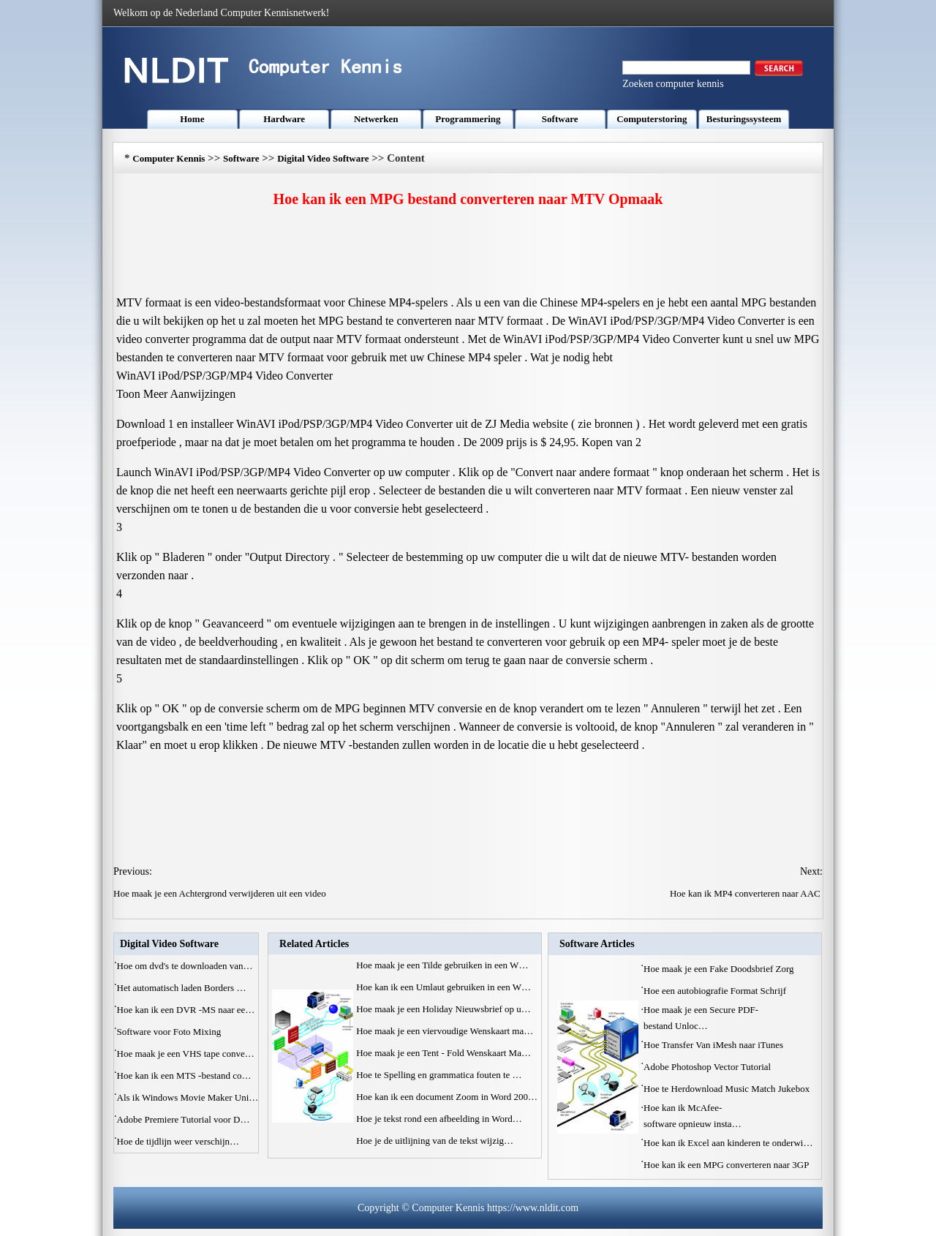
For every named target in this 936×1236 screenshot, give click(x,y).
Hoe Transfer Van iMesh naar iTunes (714, 1044)
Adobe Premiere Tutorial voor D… (183, 1119)
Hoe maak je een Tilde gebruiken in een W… (442, 965)
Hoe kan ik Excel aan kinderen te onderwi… (728, 1142)
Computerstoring (651, 118)
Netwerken (376, 118)
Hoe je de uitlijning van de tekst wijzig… (434, 1140)
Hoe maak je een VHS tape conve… (185, 1053)
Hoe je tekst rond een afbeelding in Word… (439, 1118)
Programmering (467, 118)
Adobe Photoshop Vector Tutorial (708, 1066)
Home (192, 118)
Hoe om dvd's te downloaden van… (185, 965)
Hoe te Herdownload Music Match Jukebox (728, 1088)
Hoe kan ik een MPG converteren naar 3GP (727, 1164)
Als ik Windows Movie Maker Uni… (188, 1097)
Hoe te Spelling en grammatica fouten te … (438, 1074)
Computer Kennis (168, 158)
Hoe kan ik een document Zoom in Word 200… (446, 1096)
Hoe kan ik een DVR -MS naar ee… (186, 1009)
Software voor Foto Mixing (170, 1031)
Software (560, 118)
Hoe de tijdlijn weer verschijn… (178, 1141)
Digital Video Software (323, 158)
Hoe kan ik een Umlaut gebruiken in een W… (443, 986)
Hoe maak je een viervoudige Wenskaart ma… (444, 1030)
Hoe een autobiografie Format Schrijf (716, 990)
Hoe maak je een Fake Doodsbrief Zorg (720, 968)
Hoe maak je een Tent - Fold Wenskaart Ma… (443, 1052)
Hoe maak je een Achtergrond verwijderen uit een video (220, 893)
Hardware (284, 118)
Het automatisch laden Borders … (181, 987)
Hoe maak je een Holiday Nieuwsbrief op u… (443, 1008)
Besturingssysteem (744, 118)
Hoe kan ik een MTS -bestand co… (184, 1075)
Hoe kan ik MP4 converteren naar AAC (746, 893)
